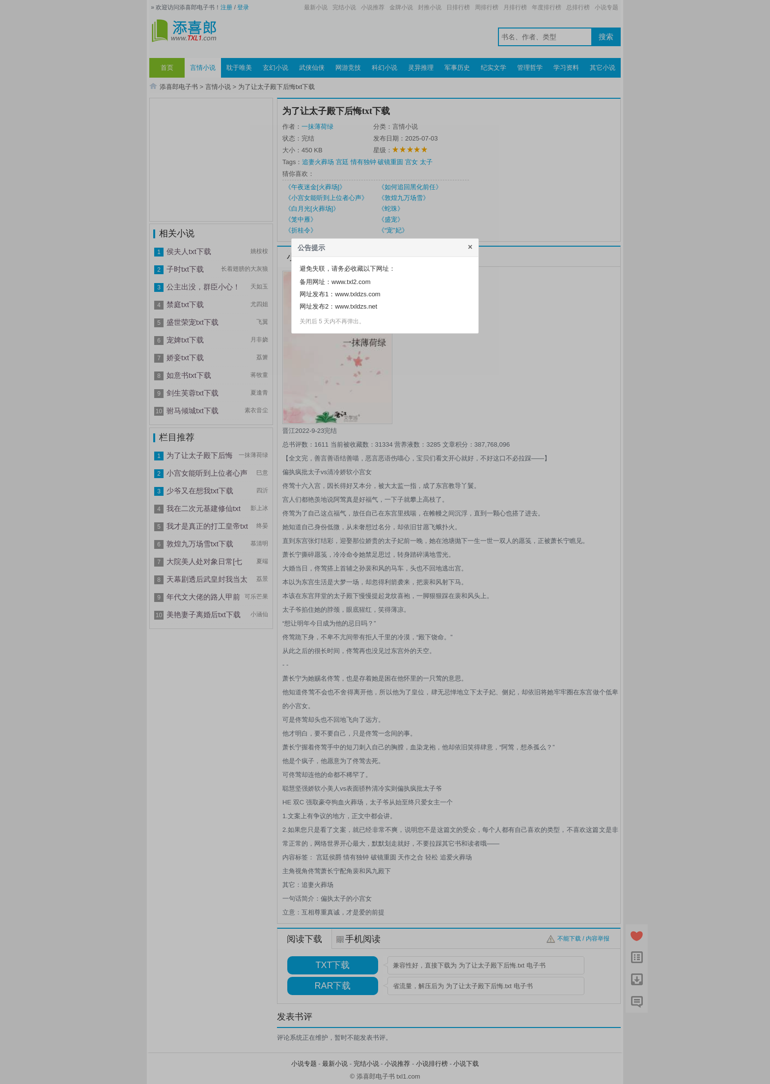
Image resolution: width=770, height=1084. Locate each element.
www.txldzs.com (357, 294)
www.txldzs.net (356, 306)
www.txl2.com (350, 281)
